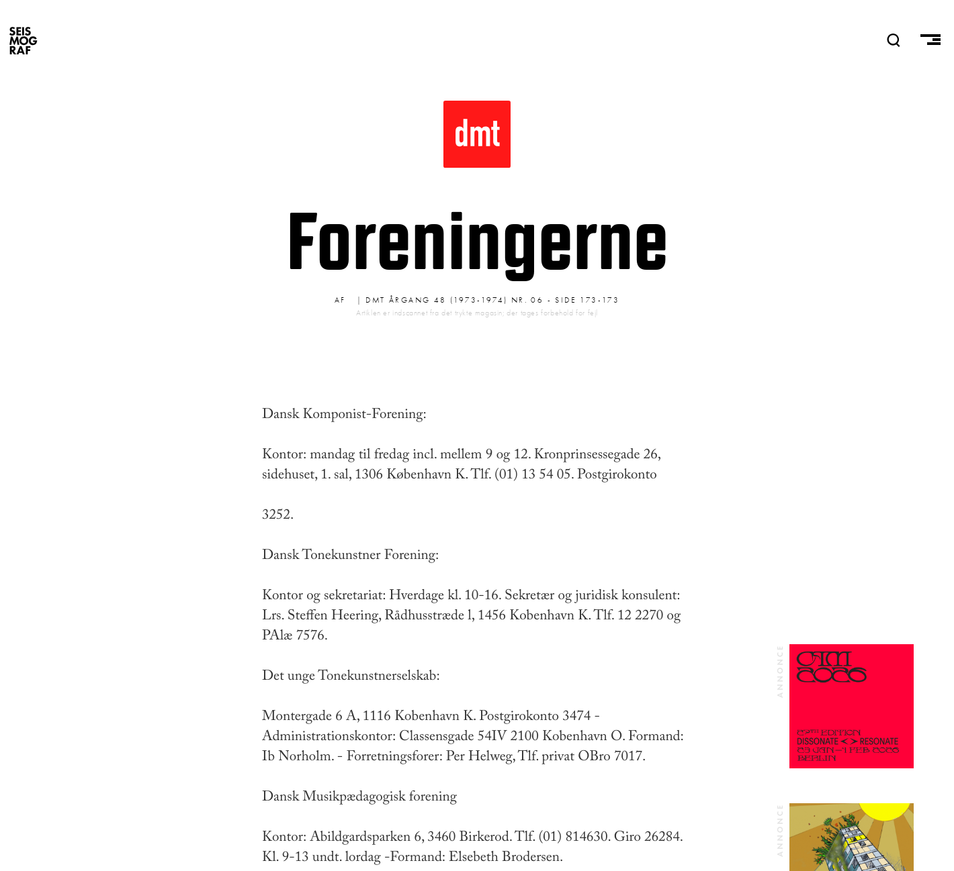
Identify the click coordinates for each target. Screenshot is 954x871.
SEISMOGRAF (23, 40)
